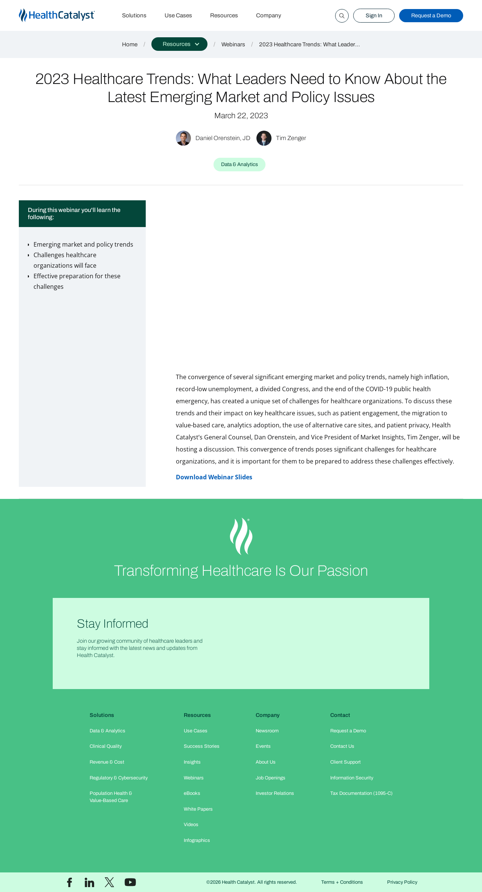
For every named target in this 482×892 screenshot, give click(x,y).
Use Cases (178, 15)
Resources (224, 15)
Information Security (351, 778)
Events (263, 746)
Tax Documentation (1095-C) (361, 793)
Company (268, 15)
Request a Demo (431, 15)
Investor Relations (275, 793)
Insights (192, 762)
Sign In (374, 15)
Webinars (233, 44)
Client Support (345, 762)
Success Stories (202, 746)
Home (129, 44)
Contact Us (342, 746)
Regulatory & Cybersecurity (119, 778)
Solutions (134, 15)
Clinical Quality (106, 746)
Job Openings (270, 778)
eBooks (192, 793)
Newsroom (267, 730)
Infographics (197, 840)
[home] (66, 15)
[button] (179, 44)
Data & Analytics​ (107, 730)
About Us (266, 762)
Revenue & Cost (107, 762)
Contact (340, 715)
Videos (191, 824)
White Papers (198, 809)
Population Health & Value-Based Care (111, 797)
